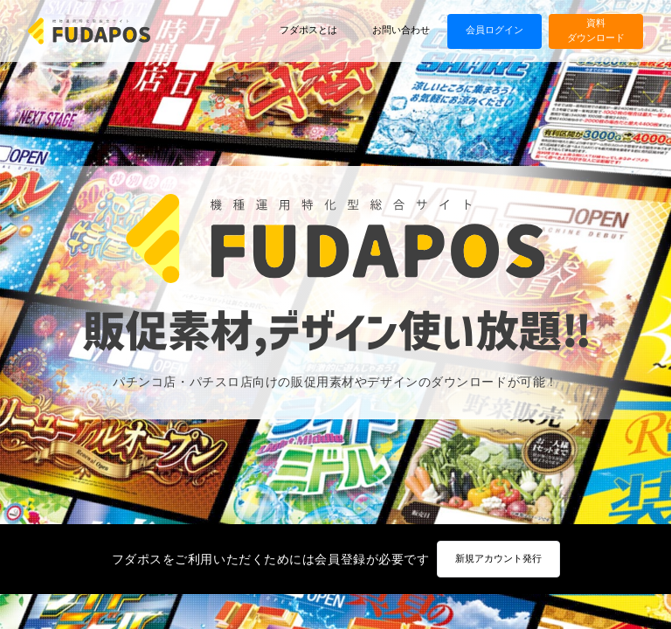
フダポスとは (308, 30)
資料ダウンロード (596, 31)
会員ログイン (494, 30)
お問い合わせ (401, 30)
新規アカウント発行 (498, 558)
